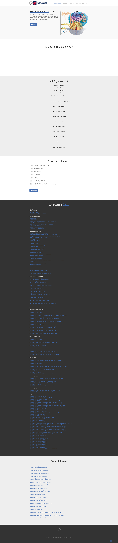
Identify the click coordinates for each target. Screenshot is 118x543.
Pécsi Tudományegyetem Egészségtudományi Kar (61, 537)
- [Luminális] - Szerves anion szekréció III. (38, 442)
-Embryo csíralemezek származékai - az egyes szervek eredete (42, 221)
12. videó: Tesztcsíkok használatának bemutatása (40, 482)
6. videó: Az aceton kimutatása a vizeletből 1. (39, 473)
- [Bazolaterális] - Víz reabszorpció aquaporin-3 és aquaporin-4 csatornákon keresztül (47, 366)
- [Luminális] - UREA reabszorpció (36, 445)
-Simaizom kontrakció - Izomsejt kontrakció (38, 272)
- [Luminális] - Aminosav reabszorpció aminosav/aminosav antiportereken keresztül (47, 426)
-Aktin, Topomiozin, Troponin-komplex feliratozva (40, 273)
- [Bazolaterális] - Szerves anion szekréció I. (38, 409)
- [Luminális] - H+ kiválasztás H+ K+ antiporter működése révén (43, 343)
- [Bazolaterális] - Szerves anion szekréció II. (39, 411)
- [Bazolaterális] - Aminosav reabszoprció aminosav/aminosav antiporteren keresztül (47, 405)
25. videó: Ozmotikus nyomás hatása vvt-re (38, 502)
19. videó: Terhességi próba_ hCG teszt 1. (38, 493)
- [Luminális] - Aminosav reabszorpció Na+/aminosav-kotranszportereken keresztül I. (47, 427)
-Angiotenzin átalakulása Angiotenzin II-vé (38, 293)
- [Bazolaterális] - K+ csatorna (35, 312)
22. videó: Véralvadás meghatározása (37, 497)
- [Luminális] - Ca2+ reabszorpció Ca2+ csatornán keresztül (42, 327)
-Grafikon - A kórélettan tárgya (36, 278)
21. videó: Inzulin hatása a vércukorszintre (38, 496)
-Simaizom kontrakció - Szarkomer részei (38, 270)
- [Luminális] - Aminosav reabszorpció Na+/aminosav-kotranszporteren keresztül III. (47, 430)
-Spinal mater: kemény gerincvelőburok (38, 237)
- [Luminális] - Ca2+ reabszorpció (36, 328)
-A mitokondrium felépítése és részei (37, 291)
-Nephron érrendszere (34, 257)
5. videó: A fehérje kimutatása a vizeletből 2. (39, 472)
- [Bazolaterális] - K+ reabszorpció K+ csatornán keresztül (41, 340)
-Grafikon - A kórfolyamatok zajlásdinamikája (39, 279)
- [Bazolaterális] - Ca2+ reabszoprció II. (37, 415)
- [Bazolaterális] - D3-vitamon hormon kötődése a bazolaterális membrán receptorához (48, 315)
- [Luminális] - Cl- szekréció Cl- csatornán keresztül (40, 346)
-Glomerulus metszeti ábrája (35, 258)
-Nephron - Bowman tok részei (36, 255)
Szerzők (65, 3)
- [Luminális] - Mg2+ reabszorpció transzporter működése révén (43, 333)
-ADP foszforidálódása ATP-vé (36, 288)
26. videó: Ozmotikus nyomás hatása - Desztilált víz (40, 503)
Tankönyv (71, 3)
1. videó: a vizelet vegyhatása (35, 466)
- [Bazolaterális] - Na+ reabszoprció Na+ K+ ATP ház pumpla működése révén (46, 397)
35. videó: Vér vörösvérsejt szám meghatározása (39, 516)
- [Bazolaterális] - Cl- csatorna (35, 339)
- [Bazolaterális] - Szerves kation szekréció (38, 408)
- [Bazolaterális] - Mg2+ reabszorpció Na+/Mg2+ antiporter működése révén (46, 322)
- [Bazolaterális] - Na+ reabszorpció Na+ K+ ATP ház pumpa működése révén (46, 360)
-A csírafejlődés (32, 218)
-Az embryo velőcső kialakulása (36, 227)
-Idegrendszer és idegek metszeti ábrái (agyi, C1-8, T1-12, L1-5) (43, 234)
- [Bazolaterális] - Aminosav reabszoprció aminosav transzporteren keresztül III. (46, 406)
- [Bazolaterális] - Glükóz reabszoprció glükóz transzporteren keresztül (44, 400)
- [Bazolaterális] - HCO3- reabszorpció (37, 396)
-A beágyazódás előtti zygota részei (37, 228)
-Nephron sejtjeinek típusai (35, 264)
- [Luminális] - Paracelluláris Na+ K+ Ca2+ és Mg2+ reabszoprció (43, 385)
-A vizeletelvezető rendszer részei (36, 302)
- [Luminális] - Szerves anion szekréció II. (38, 441)
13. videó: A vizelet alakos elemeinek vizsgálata (39, 484)
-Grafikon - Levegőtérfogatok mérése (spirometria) (40, 296)
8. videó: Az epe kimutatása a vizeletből (38, 476)
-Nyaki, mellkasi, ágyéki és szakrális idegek (38, 233)
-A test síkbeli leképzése (34, 222)
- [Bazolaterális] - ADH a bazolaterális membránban (40, 367)
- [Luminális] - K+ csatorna (35, 331)
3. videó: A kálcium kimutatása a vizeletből (38, 469)
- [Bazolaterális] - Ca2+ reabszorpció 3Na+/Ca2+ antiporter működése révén (46, 317)
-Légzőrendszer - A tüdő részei (36, 252)
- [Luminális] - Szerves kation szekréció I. (38, 435)
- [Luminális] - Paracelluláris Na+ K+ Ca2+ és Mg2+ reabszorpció (43, 448)
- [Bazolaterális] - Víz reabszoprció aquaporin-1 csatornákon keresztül (44, 390)
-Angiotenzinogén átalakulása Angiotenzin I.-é (39, 294)
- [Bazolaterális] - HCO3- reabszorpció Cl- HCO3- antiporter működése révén (46, 337)
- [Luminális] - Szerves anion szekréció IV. (38, 444)
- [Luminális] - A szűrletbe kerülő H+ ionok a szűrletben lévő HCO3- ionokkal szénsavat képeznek (50, 423)
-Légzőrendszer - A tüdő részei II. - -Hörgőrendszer (40, 254)
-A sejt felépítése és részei (35, 290)
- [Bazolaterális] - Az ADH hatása (36, 324)
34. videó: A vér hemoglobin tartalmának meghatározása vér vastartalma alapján (46, 515)
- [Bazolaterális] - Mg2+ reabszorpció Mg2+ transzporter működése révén (45, 321)
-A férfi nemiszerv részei (34, 242)
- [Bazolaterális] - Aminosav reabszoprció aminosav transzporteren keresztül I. (46, 402)
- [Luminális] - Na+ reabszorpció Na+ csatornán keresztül (41, 369)
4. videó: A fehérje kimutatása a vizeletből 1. (39, 470)
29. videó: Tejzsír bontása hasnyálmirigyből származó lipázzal (42, 508)
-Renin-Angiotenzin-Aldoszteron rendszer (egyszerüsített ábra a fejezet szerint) (46, 260)
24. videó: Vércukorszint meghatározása (38, 500)
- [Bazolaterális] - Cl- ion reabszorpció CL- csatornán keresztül (42, 364)
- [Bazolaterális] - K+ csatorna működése (38, 399)
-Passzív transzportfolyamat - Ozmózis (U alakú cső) (40, 285)
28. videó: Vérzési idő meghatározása (37, 506)
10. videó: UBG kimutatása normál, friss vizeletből (40, 479)
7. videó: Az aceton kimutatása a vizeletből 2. (39, 475)
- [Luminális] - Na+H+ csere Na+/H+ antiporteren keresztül (42, 421)
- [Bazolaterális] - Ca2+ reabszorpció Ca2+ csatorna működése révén (44, 318)
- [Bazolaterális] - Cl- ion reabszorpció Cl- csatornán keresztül (42, 319)
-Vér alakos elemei (33, 299)
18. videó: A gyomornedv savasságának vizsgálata (40, 491)
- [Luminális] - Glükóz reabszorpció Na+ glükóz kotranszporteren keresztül (45, 424)
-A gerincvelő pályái (33, 243)
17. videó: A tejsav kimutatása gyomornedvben (39, 490)
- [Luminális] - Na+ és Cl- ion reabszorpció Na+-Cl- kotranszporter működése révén (47, 325)
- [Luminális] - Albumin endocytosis (37, 447)
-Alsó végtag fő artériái (34, 239)
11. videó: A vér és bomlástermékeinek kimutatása (40, 481)
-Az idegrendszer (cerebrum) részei (37, 248)
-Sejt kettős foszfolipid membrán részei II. (38, 287)
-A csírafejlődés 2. (33, 219)
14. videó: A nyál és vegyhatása (36, 485)
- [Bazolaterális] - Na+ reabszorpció (37, 311)
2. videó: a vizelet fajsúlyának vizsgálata (38, 467)
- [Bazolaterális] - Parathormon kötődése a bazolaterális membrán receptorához (46, 314)
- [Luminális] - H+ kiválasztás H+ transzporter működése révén (43, 342)
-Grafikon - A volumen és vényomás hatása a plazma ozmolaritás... (43, 303)
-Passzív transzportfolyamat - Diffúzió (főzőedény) (40, 284)
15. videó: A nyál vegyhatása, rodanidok (38, 487)
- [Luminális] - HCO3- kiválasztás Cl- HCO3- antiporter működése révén (45, 354)
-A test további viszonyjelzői (35, 225)
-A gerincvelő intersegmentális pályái (37, 245)
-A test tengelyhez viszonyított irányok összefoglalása (41, 224)
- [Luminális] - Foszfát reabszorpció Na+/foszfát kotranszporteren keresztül (45, 432)
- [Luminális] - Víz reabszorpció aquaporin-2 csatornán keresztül (43, 370)
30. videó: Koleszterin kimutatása (36, 509)
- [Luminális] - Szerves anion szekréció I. (38, 439)
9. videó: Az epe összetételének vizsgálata (38, 478)
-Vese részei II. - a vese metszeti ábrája (37, 263)
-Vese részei (32, 261)
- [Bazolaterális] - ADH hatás (35, 361)
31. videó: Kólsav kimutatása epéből (37, 510)
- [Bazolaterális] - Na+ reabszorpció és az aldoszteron (41, 358)
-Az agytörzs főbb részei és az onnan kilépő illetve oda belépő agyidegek (45, 236)
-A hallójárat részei (33, 246)
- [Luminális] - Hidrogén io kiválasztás (37, 345)
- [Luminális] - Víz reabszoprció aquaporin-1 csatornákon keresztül (43, 391)
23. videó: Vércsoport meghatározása (37, 499)
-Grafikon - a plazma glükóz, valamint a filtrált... (39, 300)
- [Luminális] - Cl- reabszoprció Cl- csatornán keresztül (41, 373)
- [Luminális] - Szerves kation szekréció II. (38, 436)
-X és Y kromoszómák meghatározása (37, 213)
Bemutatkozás (57, 3)
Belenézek (33, 25)
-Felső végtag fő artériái (34, 240)
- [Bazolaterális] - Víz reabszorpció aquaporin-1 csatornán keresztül (44, 412)
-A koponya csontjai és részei (35, 251)
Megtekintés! (34, 190)
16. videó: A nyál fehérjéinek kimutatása (38, 488)
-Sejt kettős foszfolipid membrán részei (37, 282)
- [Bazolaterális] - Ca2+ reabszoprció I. (37, 414)
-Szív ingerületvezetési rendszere (36, 297)
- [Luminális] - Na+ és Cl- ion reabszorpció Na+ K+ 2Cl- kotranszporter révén (46, 382)
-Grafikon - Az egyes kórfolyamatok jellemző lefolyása (41, 281)
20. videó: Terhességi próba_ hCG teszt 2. (38, 494)
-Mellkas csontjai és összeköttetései (37, 266)
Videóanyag (85, 3)
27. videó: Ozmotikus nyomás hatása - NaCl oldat (40, 505)
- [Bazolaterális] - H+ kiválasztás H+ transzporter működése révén (43, 351)
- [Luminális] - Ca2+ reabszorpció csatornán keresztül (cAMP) (42, 330)
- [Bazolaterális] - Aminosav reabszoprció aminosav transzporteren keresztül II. (46, 403)
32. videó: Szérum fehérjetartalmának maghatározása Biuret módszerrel (45, 512)
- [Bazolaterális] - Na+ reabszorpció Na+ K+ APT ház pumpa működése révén (46, 378)
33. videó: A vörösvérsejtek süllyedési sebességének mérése (42, 513)
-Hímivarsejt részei (33, 212)
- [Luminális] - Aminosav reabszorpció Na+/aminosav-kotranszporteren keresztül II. (47, 429)
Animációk (78, 3)
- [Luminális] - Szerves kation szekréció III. (38, 438)
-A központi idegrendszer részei (36, 249)
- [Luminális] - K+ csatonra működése (37, 418)
